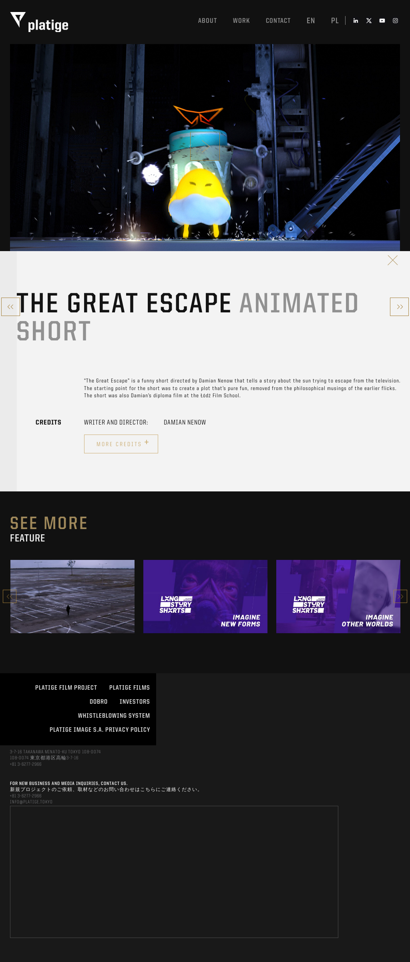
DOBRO (99, 702)
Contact (278, 21)
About (207, 21)
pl (335, 21)
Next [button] (400, 596)
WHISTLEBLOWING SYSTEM (114, 716)
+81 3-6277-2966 (26, 764)
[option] (72, 596)
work (241, 21)
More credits (123, 443)
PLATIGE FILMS (129, 688)
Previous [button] (9, 596)
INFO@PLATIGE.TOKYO (31, 802)
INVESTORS (135, 702)
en (311, 21)
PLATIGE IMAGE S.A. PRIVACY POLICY (100, 730)
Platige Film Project (66, 688)
